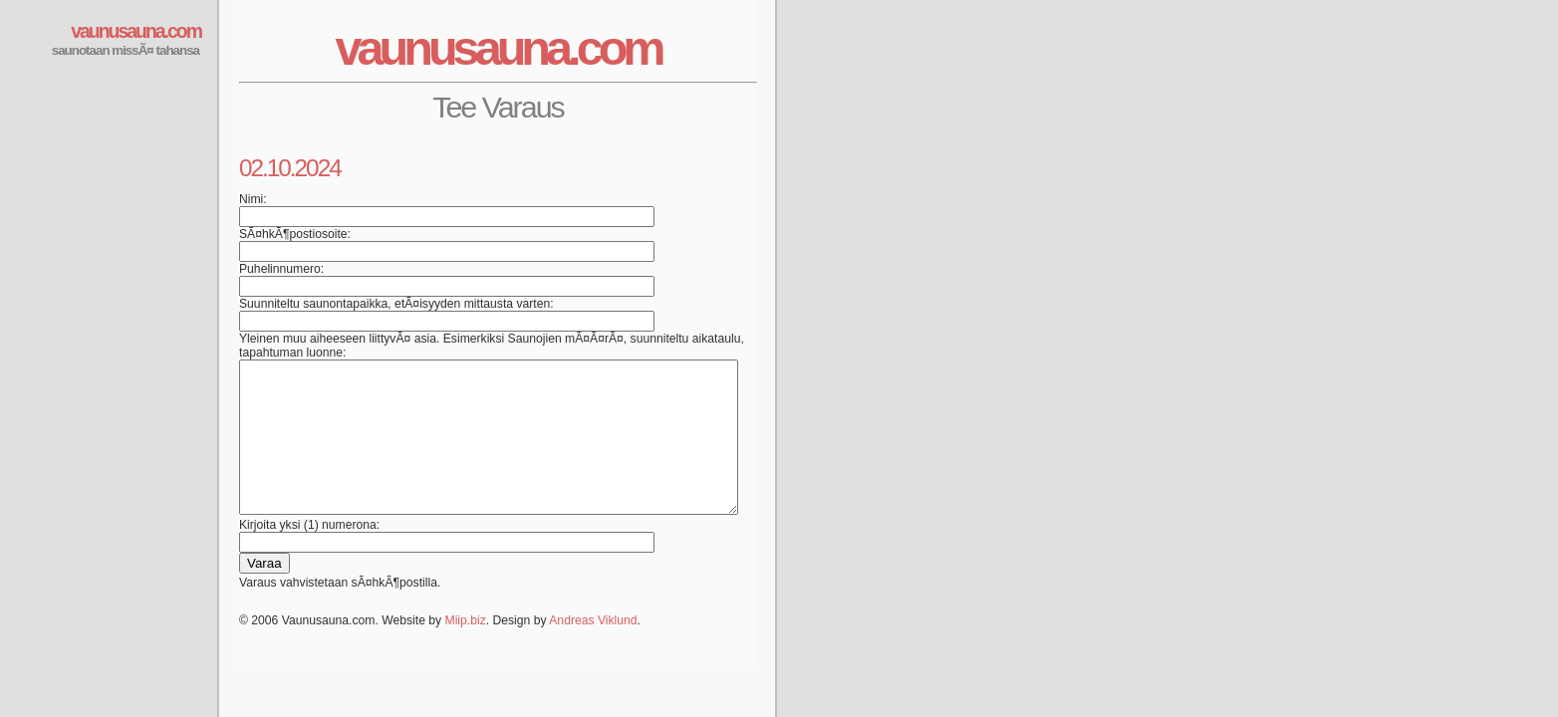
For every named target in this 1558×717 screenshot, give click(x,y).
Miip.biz (465, 650)
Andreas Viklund (593, 650)
